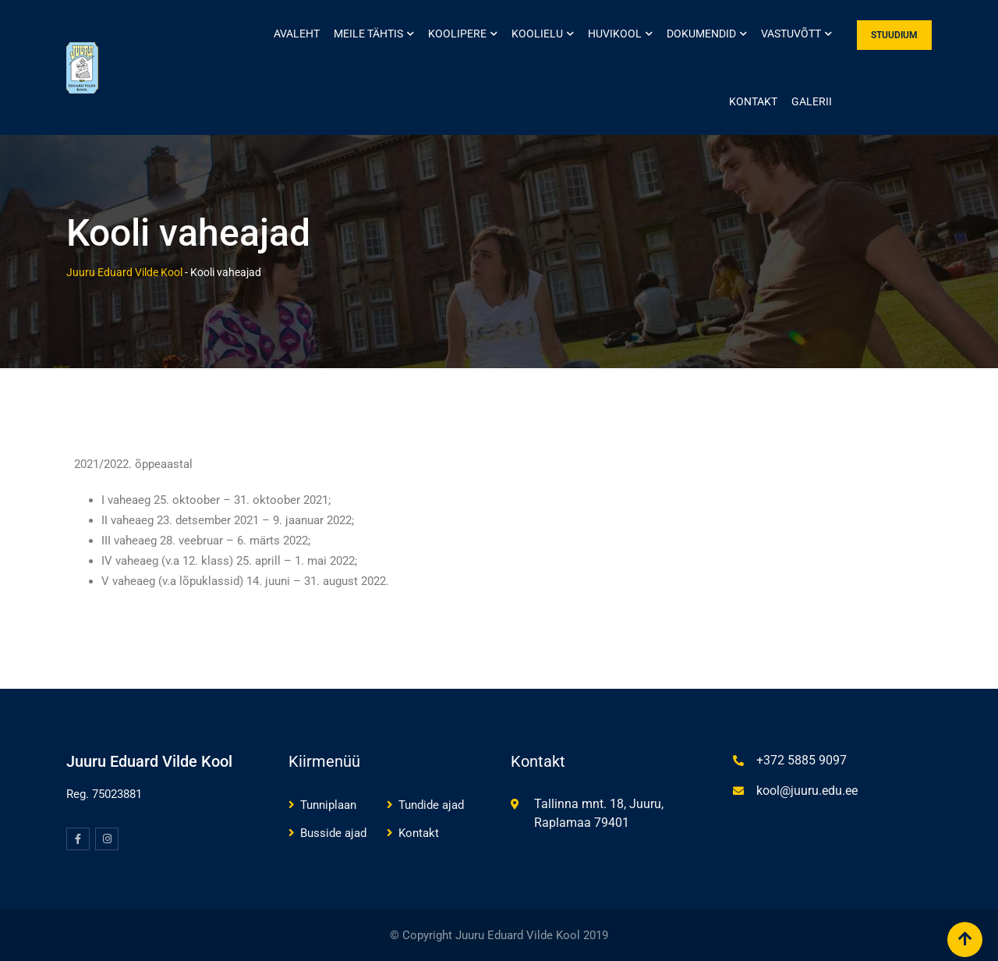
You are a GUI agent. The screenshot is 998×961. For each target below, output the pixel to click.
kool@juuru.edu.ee (807, 790)
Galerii (811, 101)
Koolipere (457, 33)
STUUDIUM (894, 35)
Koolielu (537, 33)
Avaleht (297, 33)
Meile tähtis (368, 33)
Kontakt (753, 101)
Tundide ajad (431, 805)
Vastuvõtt (791, 33)
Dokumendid (701, 33)
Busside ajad (333, 833)
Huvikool (615, 33)
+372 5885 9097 (801, 760)
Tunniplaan (328, 805)
